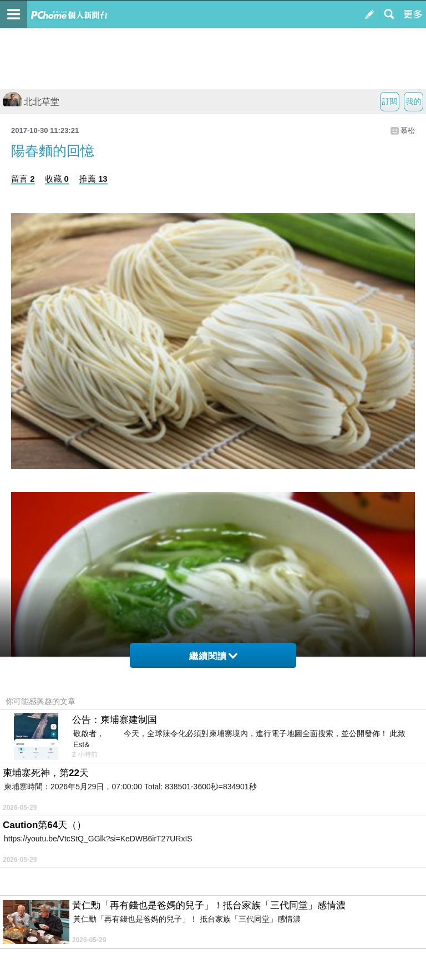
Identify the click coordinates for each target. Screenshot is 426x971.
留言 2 (23, 178)
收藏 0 (57, 178)
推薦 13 (93, 178)
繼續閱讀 (213, 656)
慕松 (407, 130)
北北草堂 (31, 101)
